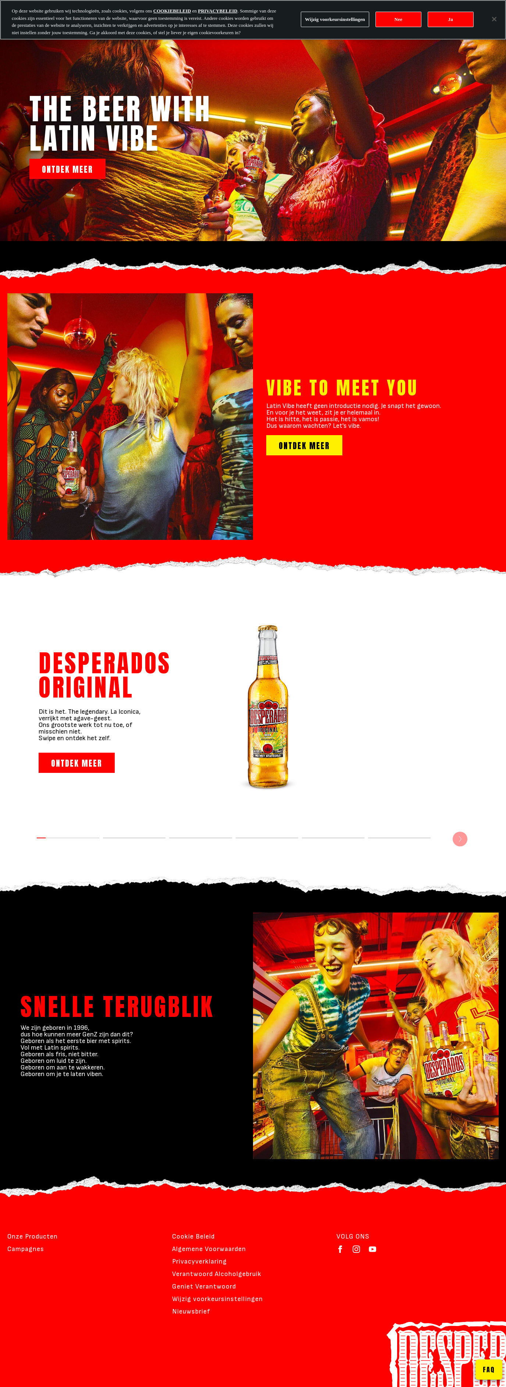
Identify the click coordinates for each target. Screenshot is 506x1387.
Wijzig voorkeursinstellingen (217, 1299)
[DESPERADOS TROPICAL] (333, 846)
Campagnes (25, 1249)
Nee (398, 19)
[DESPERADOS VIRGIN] (399, 846)
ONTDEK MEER (67, 169)
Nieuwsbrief (191, 1311)
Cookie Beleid (193, 1236)
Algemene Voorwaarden (209, 1249)
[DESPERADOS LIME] (200, 846)
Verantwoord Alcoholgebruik (216, 1274)
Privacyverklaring (199, 1261)
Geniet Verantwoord (204, 1286)
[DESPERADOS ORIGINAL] (68, 846)
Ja (450, 19)
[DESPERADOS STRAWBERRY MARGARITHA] (267, 846)
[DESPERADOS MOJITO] (134, 846)
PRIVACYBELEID (217, 11)
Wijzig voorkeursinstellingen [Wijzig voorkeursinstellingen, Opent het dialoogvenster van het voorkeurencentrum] (335, 19)
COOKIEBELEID (172, 11)
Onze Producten (32, 1236)
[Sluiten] (494, 19)
